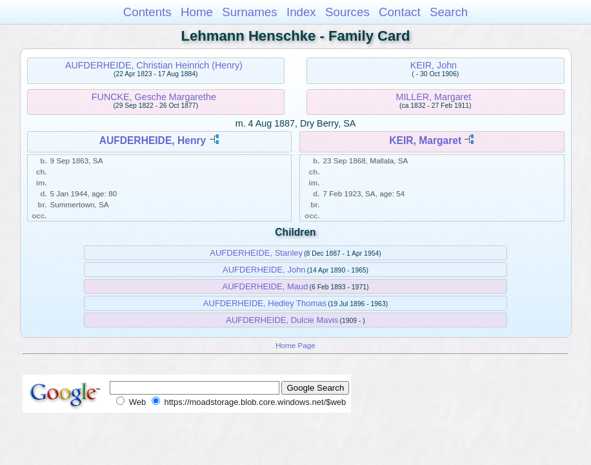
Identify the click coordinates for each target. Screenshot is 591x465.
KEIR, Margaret (425, 140)
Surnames (249, 12)
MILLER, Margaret (433, 97)
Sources (347, 12)
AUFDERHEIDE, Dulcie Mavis (282, 320)
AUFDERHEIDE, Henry (152, 140)
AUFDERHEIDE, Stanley (256, 253)
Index (301, 12)
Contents (147, 12)
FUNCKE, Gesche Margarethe (154, 97)
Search (449, 12)
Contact (400, 12)
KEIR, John (433, 65)
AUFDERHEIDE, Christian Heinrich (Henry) (154, 65)
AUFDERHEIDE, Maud (265, 286)
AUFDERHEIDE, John (264, 269)
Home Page (295, 345)
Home (197, 12)
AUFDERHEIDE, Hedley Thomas (264, 303)
